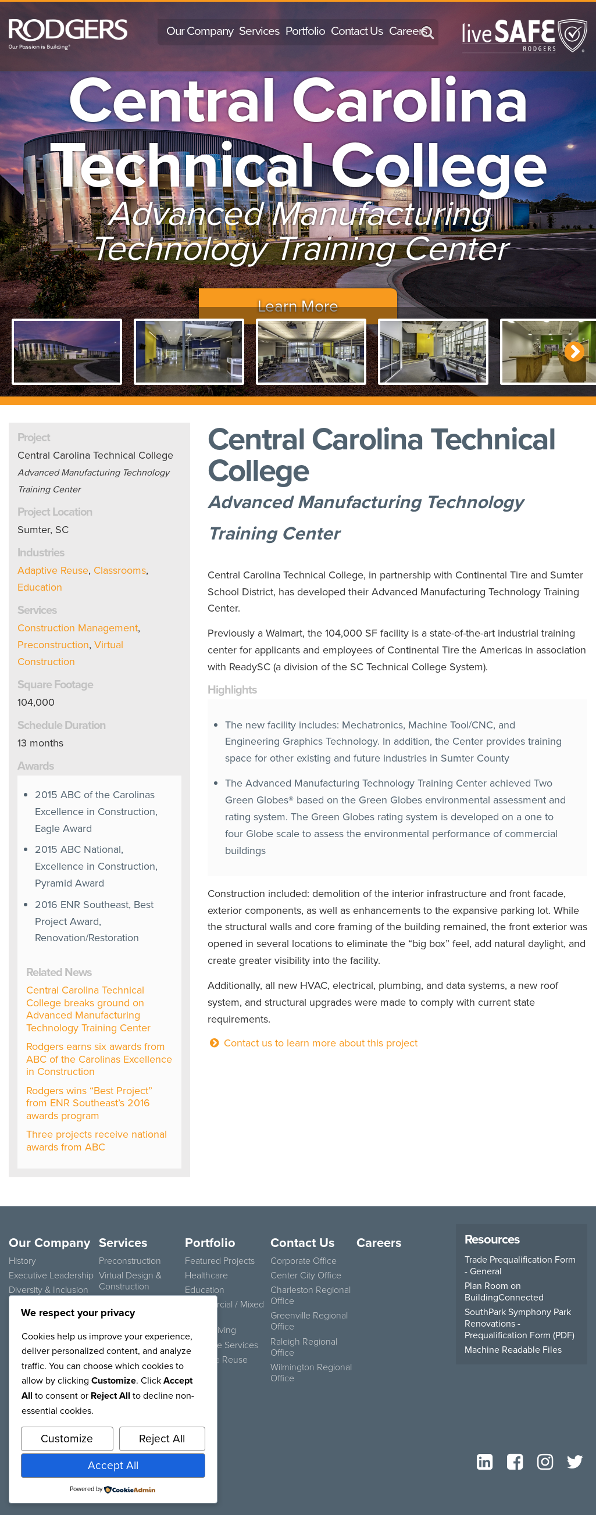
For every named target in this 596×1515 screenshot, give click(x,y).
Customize (67, 1438)
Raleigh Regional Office (303, 1347)
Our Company (199, 31)
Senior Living (210, 1329)
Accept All (113, 1465)
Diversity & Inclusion (48, 1289)
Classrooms (120, 570)
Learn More (298, 306)
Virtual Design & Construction (130, 1280)
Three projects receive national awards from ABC (96, 1141)
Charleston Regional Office (310, 1295)
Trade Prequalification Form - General (520, 1265)
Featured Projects (220, 1260)
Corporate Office (303, 1260)
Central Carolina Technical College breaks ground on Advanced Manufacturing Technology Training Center (88, 1008)
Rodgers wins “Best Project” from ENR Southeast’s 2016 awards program (89, 1103)
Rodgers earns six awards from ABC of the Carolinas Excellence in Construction (99, 1059)
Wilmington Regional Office (311, 1372)
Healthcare (206, 1275)
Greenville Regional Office (309, 1320)
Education (39, 587)
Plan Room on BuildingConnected (504, 1291)
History (22, 1260)
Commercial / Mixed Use (224, 1309)
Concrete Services (221, 1344)
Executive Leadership (51, 1275)
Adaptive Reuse (52, 570)
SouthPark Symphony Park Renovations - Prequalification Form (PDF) (519, 1323)
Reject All (162, 1438)
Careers (408, 31)
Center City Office (305, 1275)
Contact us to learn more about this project (312, 1043)
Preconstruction (53, 644)
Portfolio (305, 31)
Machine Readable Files (513, 1350)
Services (259, 31)
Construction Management (77, 627)
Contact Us (357, 31)
